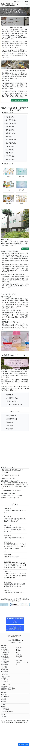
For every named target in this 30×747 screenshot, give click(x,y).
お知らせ (3, 714)
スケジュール (4, 679)
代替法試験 (4, 668)
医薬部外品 (19, 656)
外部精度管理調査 (5, 676)
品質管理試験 (4, 671)
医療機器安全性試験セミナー (8, 689)
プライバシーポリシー (7, 711)
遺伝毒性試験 (4, 656)
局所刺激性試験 (5, 652)
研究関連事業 (4, 694)
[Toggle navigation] (27, 4)
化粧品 (18, 658)
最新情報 (3, 678)
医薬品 (18, 649)
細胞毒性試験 (4, 649)
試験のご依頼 (19, 660)
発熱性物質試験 (5, 658)
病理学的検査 (4, 669)
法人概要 (3, 706)
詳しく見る (25, 249)
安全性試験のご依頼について (19, 100)
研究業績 (3, 701)
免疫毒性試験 (4, 666)
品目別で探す (19, 647)
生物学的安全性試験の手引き (8, 688)
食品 (17, 652)
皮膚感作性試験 (5, 651)
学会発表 (3, 698)
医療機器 (18, 651)
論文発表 (3, 700)
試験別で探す (4, 647)
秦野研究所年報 (5, 696)
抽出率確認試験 (5, 663)
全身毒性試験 (4, 654)
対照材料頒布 (4, 686)
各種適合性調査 (5, 708)
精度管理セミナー (5, 681)
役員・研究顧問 (5, 710)
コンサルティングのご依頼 (22, 663)
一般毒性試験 (4, 664)
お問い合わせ (23, 744)
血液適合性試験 (5, 661)
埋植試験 (3, 659)
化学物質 (18, 654)
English (26, 1)
